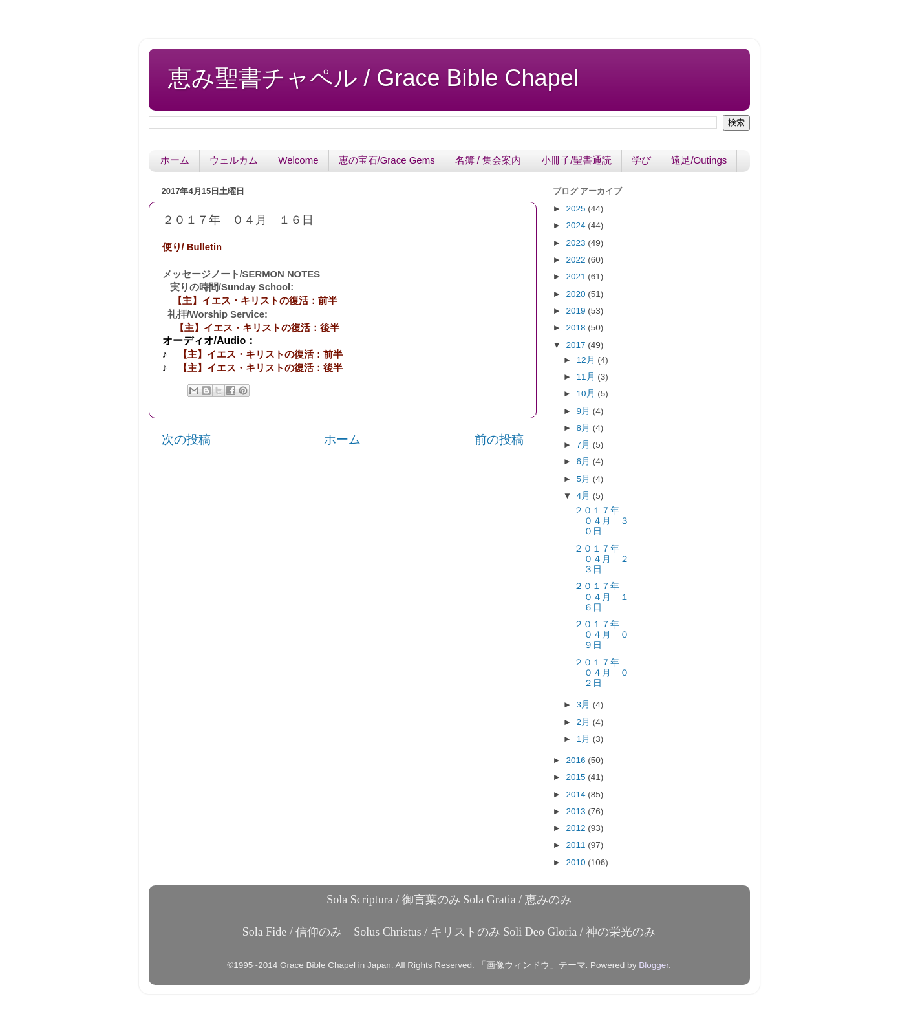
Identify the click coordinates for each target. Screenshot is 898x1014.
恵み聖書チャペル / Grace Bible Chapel (373, 78)
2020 (577, 294)
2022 (577, 259)
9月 (585, 411)
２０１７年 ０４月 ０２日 (601, 673)
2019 (577, 311)
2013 (577, 811)
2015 (577, 777)
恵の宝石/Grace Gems (387, 160)
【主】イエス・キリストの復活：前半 (255, 301)
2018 (577, 327)
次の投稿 (186, 439)
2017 (577, 345)
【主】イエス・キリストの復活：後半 (257, 328)
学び (641, 160)
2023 (577, 243)
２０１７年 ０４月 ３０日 (601, 521)
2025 (577, 208)
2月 (585, 722)
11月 (587, 377)
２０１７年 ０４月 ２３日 (601, 559)
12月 (587, 360)
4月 (585, 496)
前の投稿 (499, 439)
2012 (577, 828)
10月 (587, 393)
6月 (585, 461)
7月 (585, 444)
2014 (577, 794)
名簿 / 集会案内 (488, 160)
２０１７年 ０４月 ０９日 (601, 635)
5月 (585, 479)
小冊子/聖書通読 (576, 160)
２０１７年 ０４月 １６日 (601, 596)
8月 (585, 428)
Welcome (298, 160)
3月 (585, 704)
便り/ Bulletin (192, 247)
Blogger (653, 965)
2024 (577, 225)
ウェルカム (233, 160)
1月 (585, 739)
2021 (577, 276)
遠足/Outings (699, 160)
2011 (577, 845)
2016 (577, 760)
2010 (577, 862)
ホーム (174, 160)
